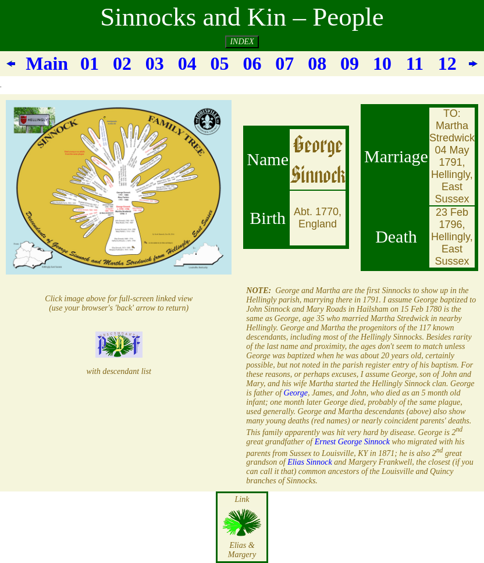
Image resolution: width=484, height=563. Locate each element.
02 (122, 63)
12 (447, 63)
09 (349, 63)
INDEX (242, 41)
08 (317, 63)
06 (252, 63)
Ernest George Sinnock (352, 441)
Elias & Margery (242, 550)
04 (187, 63)
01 (89, 63)
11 (415, 63)
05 (220, 63)
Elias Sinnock (310, 462)
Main (47, 63)
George (295, 393)
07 (284, 63)
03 (154, 63)
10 (382, 63)
